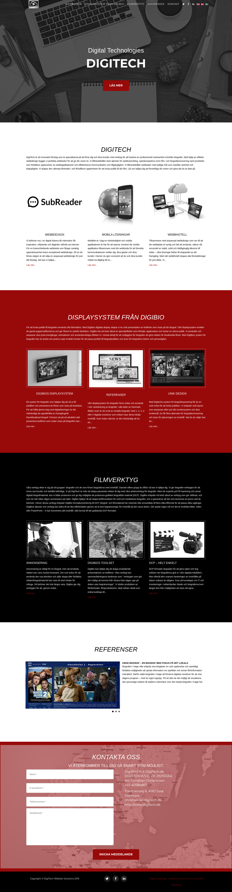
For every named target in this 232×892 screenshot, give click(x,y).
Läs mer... (31, 265)
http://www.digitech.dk (142, 805)
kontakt (173, 7)
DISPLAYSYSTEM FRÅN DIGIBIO (104, 7)
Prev (30, 685)
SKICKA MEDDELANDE (116, 854)
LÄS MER (116, 85)
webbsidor (74, 7)
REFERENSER (156, 7)
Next (201, 685)
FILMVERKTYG (135, 7)
